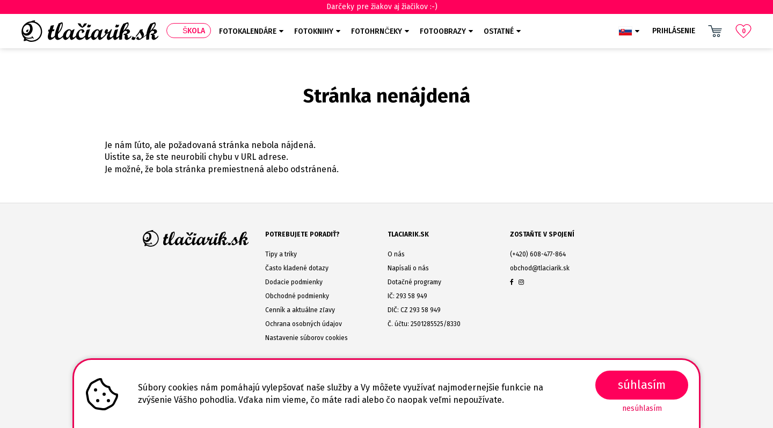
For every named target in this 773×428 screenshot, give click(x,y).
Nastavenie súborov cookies (306, 338)
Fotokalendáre (247, 31)
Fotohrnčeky (376, 31)
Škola (194, 30)
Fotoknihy (313, 31)
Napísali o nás (408, 268)
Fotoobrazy (443, 31)
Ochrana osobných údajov (303, 324)
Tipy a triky (281, 254)
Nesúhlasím (642, 408)
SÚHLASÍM (642, 385)
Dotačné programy (414, 282)
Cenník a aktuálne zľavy (300, 310)
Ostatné (499, 31)
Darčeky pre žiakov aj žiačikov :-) (386, 6)
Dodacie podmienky (294, 282)
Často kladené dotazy (297, 268)
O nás (396, 254)
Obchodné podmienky (297, 296)
